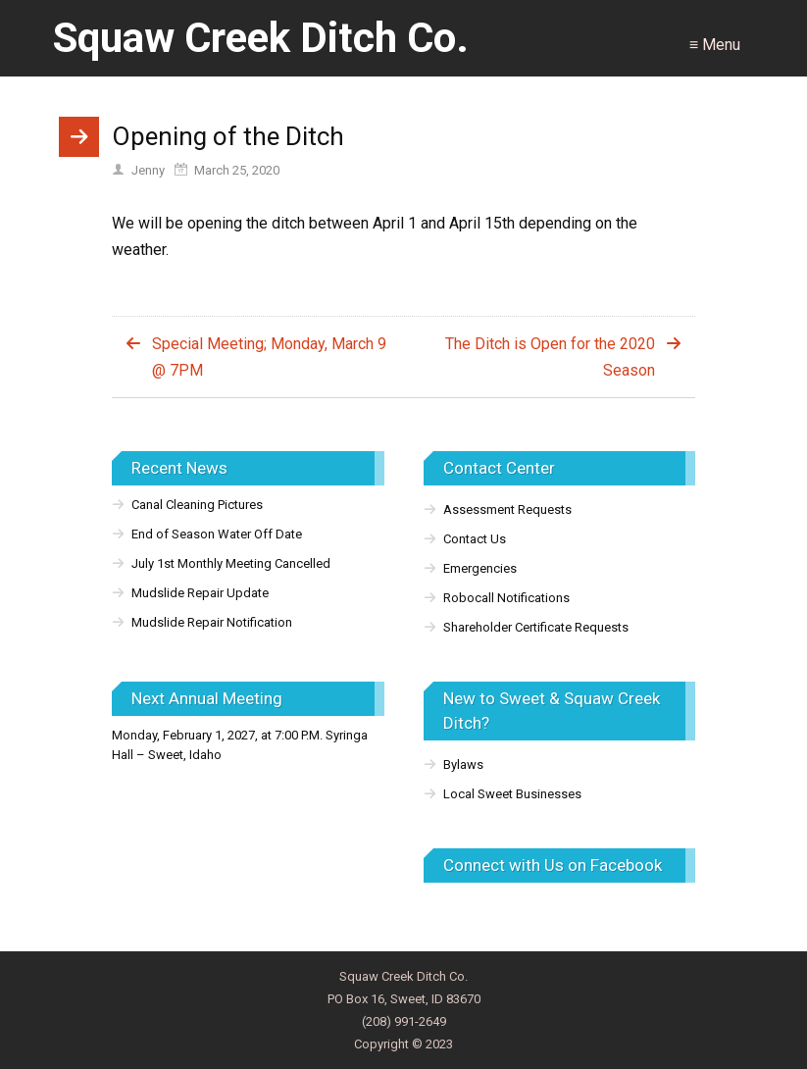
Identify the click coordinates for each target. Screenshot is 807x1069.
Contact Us (474, 539)
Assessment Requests (507, 509)
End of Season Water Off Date (216, 534)
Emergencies (480, 568)
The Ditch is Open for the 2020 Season (550, 357)
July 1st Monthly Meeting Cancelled (230, 563)
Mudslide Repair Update (200, 592)
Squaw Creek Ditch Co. (261, 38)
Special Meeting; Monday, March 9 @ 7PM (269, 357)
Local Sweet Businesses (512, 794)
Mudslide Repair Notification (211, 622)
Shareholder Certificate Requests (536, 627)
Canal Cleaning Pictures (197, 504)
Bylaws (463, 764)
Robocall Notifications (506, 597)
